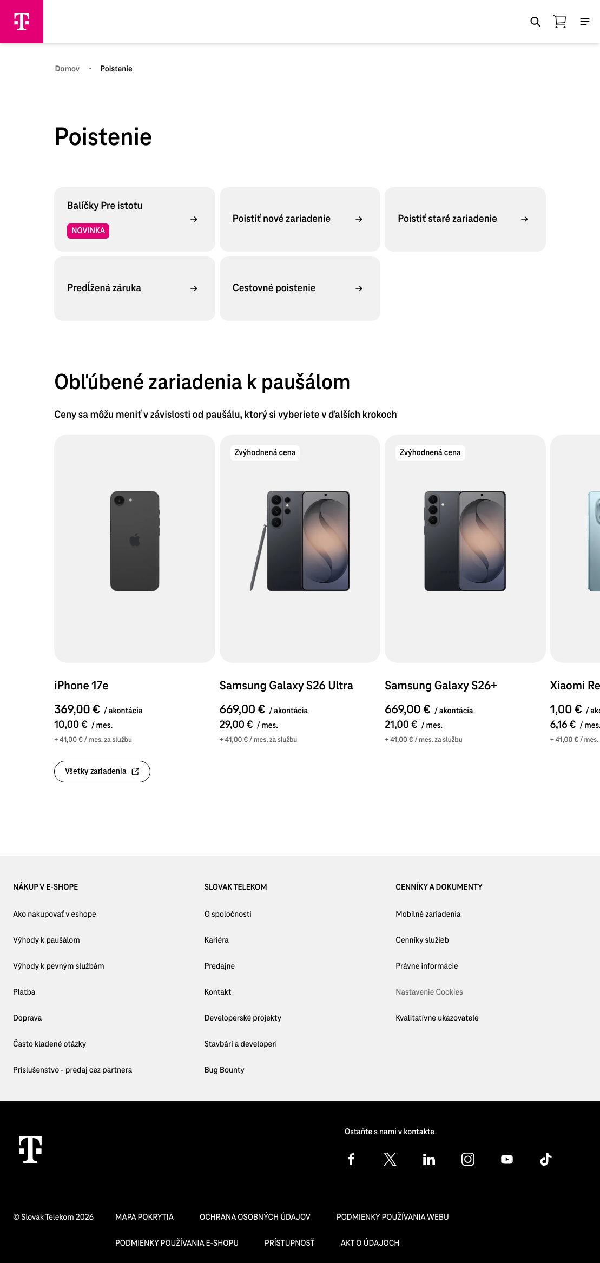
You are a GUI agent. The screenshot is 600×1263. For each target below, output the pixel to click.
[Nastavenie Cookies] (436, 992)
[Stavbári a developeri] (243, 1044)
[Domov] (67, 69)
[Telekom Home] (30, 1149)
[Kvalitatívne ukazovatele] (436, 1018)
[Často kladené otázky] (72, 1044)
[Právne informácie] (436, 966)
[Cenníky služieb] (436, 940)
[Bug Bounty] (243, 1070)
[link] (102, 772)
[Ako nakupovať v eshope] (72, 914)
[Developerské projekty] (243, 1018)
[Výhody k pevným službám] (72, 966)
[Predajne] (243, 966)
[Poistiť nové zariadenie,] (300, 219)
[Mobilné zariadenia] (436, 914)
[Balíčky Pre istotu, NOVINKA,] (134, 219)
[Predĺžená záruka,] (134, 288)
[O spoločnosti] (243, 914)
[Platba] (72, 992)
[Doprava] (72, 1018)
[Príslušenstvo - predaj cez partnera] (72, 1070)
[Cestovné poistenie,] (300, 288)
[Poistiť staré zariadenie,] (465, 219)
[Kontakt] (243, 992)
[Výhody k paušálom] (72, 940)
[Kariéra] (243, 940)
